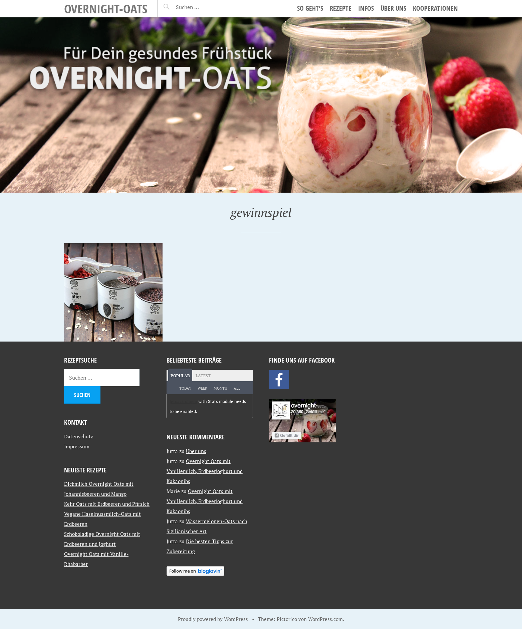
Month (220, 388)
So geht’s (310, 8)
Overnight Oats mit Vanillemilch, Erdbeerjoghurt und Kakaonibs (205, 471)
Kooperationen (435, 8)
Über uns (393, 8)
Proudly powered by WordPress (213, 619)
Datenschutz (78, 436)
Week (202, 388)
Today (185, 388)
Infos (366, 8)
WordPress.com (325, 619)
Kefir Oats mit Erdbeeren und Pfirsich (107, 503)
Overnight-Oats (105, 8)
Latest (203, 375)
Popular (180, 375)
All (237, 388)
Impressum (76, 446)
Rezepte (340, 8)
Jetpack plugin (183, 401)
